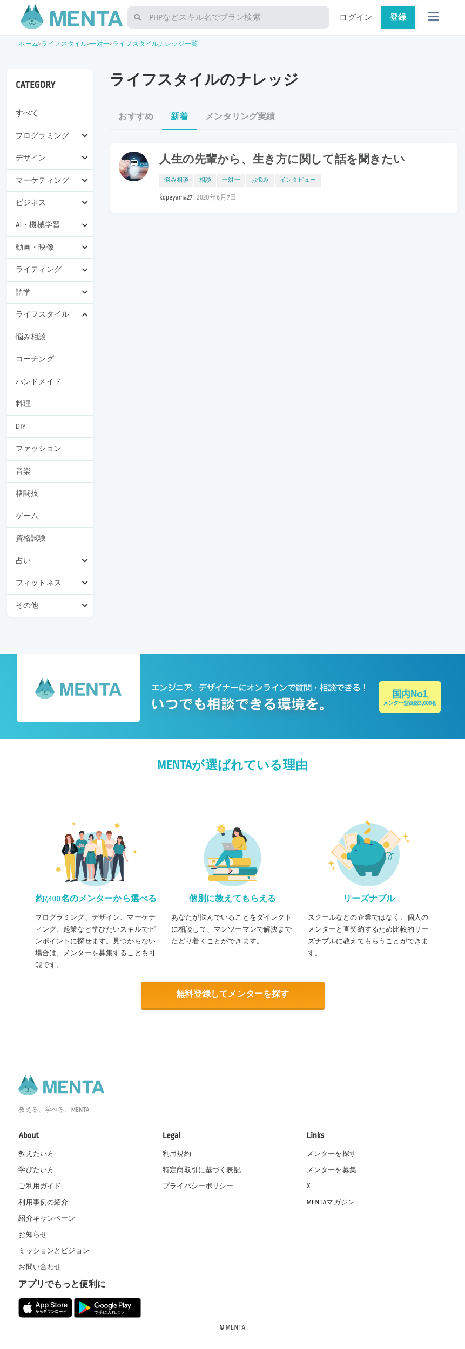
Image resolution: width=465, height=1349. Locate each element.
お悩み (260, 180)
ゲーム (27, 516)
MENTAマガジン (331, 1202)
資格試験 (31, 538)
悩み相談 (31, 337)
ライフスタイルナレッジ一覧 (155, 43)
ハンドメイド (39, 382)
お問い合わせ (39, 1267)
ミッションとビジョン (54, 1251)
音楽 (23, 471)
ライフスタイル (64, 43)
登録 (398, 17)
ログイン (355, 17)
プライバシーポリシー (198, 1185)
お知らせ (32, 1234)
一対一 (99, 43)
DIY (21, 426)
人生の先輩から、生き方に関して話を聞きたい (282, 160)
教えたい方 (36, 1153)
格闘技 (27, 493)
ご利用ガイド (39, 1185)
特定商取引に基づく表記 (202, 1169)
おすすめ (135, 116)
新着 (179, 116)
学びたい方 (36, 1169)
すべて (27, 113)
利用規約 (177, 1153)
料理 (23, 404)
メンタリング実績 (240, 116)
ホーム (28, 43)
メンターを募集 (331, 1169)
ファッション (39, 448)
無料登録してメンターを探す (232, 994)
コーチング (35, 359)
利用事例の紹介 (43, 1202)
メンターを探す (331, 1153)
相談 (205, 180)
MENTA (236, 1327)
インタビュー (298, 180)
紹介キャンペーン (46, 1218)
